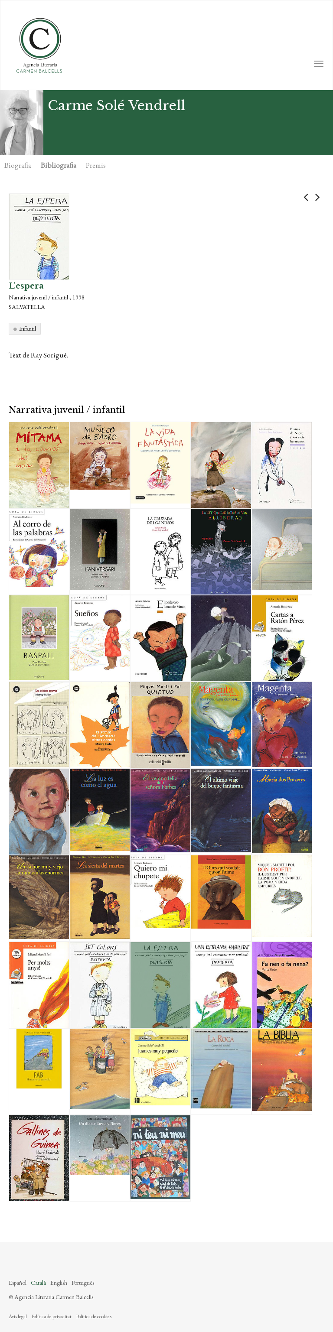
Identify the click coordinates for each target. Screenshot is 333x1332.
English (58, 1283)
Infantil (27, 328)
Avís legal (18, 1316)
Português (83, 1283)
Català (38, 1283)
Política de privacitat (51, 1316)
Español (17, 1283)
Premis (96, 165)
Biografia (17, 165)
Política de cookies (93, 1316)
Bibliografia (58, 165)
